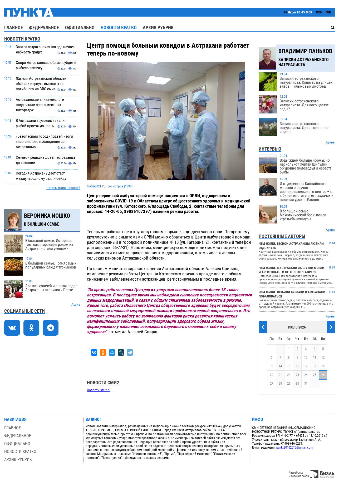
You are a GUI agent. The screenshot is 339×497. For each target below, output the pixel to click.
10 (305, 357)
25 (314, 375)
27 (271, 383)
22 (288, 375)
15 (288, 366)
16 (297, 366)
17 (305, 366)
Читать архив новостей (63, 188)
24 (305, 375)
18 (314, 366)
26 (323, 375)
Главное (13, 27)
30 (297, 383)
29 (288, 383)
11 (314, 357)
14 (280, 366)
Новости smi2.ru (98, 390)
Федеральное (44, 27)
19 (323, 366)
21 (280, 375)
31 (305, 383)
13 (271, 366)
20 (271, 375)
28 (280, 383)
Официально (80, 27)
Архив (75, 304)
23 (297, 375)
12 (323, 357)
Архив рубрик (158, 27)
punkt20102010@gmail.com (294, 447)
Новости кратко (119, 27)
